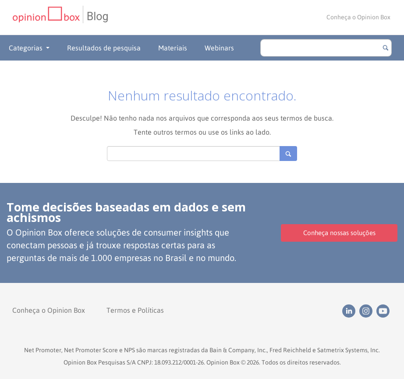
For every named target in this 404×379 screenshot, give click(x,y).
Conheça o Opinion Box (358, 17)
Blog (98, 16)
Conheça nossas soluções (339, 232)
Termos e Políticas (135, 310)
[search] (326, 48)
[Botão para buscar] (385, 48)
